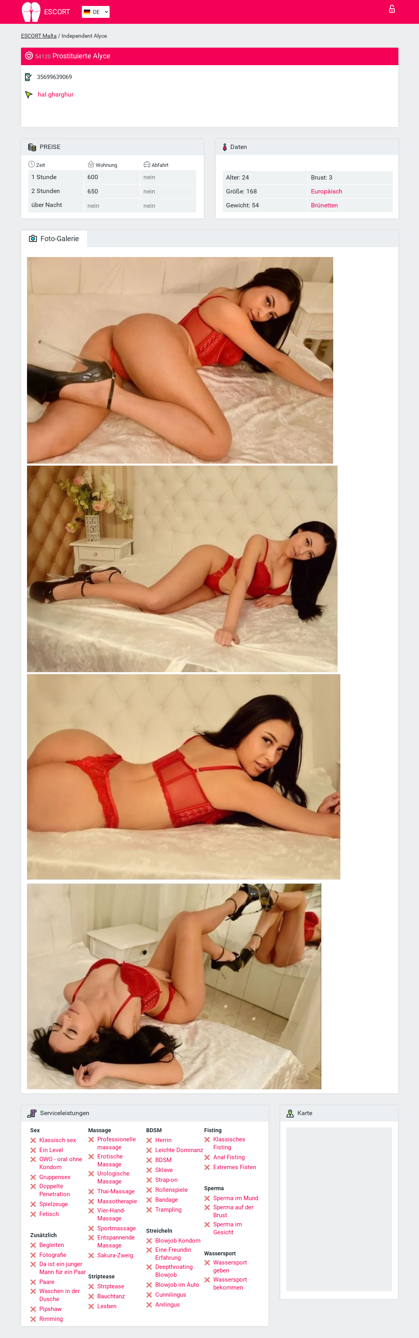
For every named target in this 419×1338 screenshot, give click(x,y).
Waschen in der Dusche (59, 1295)
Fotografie (52, 1255)
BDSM (163, 1160)
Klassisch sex (57, 1140)
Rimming (51, 1319)
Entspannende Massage (116, 1241)
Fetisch (49, 1214)
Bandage (166, 1199)
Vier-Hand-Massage (111, 1214)
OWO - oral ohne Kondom (60, 1163)
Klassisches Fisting (229, 1143)
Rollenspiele (171, 1189)
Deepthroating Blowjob (174, 1270)
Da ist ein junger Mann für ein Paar (62, 1268)
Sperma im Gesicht (227, 1228)
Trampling (168, 1209)
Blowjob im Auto (177, 1284)
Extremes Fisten (234, 1167)
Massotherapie (117, 1201)
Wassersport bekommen (230, 1283)
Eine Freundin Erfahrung (173, 1253)
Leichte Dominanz (179, 1150)
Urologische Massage (113, 1177)
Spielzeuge (53, 1204)
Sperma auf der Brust (233, 1211)
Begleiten (51, 1245)
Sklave (164, 1170)
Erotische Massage (110, 1160)
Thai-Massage (116, 1191)
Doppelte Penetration (54, 1190)
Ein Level (51, 1150)
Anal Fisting (229, 1157)
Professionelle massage (116, 1143)
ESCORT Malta (39, 36)
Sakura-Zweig (115, 1255)
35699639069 (54, 77)
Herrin (163, 1140)
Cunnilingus (170, 1294)
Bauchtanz (111, 1296)
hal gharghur (49, 95)
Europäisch (326, 191)
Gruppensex (54, 1177)
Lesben (106, 1306)
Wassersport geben (230, 1266)
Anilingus (167, 1304)
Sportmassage (116, 1228)
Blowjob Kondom (178, 1240)
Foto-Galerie (54, 238)
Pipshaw (50, 1309)
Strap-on (166, 1179)
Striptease (110, 1286)
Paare (46, 1282)
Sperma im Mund (235, 1198)
